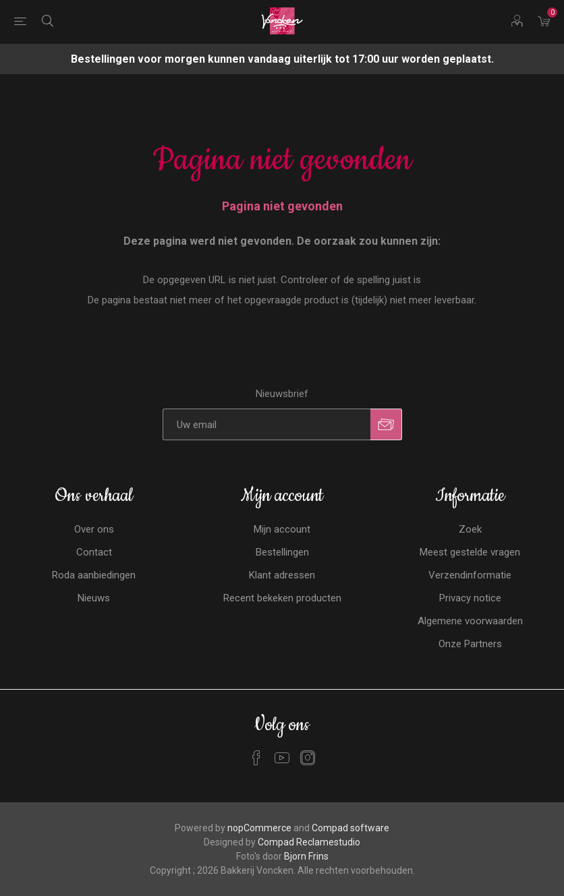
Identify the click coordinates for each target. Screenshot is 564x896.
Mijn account (282, 529)
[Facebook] (256, 758)
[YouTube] (282, 758)
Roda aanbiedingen (94, 575)
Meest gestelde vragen (470, 552)
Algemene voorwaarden (470, 621)
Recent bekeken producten (282, 598)
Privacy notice (470, 598)
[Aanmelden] (266, 424)
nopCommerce (259, 828)
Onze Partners (470, 644)
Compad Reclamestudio (309, 842)
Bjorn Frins (306, 856)
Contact (94, 552)
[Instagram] (307, 758)
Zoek (470, 529)
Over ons (94, 529)
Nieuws (94, 598)
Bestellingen (282, 552)
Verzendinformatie (469, 575)
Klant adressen (282, 575)
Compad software (350, 828)
